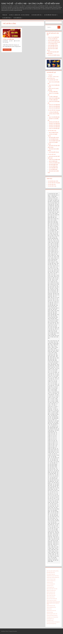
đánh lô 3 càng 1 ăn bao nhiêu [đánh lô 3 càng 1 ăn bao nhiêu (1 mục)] (51, 595)
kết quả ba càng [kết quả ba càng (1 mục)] (49, 577)
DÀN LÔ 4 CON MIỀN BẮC (53, 37)
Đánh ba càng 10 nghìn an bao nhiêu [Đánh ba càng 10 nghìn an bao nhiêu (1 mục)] (52, 588)
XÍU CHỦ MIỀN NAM (53, 166)
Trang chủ (4, 15)
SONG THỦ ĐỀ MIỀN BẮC (54, 128)
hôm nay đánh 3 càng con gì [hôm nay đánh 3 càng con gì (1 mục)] (51, 574)
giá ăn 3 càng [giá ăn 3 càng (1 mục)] (53, 572)
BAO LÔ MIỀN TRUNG (53, 132)
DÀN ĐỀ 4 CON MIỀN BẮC (54, 123)
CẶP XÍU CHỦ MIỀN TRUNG (54, 55)
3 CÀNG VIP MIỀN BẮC (8, 39)
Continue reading (7, 49)
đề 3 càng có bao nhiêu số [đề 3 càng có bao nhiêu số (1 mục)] (53, 615)
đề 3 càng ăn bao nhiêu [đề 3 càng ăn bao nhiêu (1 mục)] (50, 620)
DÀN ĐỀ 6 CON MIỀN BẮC (54, 125)
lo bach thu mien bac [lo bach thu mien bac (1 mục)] (50, 582)
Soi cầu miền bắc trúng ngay (51, 15)
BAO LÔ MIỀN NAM (53, 161)
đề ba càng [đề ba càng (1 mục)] (48, 623)
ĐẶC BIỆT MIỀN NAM (53, 164)
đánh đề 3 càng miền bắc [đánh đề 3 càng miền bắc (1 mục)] (56, 601)
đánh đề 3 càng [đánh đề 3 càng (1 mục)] (54, 598)
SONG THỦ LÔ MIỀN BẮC (54, 98)
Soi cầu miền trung (7, 17)
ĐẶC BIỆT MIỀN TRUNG (53, 47)
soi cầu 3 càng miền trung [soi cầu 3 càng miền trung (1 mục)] (50, 587)
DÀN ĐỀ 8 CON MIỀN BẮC (54, 126)
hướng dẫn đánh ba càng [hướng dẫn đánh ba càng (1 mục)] (50, 575)
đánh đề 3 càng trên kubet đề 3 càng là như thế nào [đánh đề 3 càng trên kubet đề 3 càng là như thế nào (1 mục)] (53, 603)
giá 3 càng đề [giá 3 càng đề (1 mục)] (48, 572)
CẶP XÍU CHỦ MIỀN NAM (54, 162)
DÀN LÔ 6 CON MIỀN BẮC (54, 104)
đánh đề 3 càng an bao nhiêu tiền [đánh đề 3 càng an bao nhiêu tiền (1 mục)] (51, 600)
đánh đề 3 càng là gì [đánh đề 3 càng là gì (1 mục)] (49, 601)
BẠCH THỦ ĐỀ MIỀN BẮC (54, 117)
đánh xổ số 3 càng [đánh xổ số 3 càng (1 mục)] (49, 598)
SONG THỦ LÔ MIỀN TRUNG (54, 42)
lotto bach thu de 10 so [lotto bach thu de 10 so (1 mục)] (50, 585)
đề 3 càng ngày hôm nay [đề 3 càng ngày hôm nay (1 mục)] (50, 618)
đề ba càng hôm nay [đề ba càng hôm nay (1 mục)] (53, 623)
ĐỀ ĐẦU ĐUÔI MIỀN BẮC (54, 122)
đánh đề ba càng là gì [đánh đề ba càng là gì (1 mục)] (50, 612)
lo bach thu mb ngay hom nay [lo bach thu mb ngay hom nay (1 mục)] (51, 580)
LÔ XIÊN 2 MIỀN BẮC (53, 91)
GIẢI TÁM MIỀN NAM (53, 167)
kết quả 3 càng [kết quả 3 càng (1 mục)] (56, 575)
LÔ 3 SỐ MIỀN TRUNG (52, 43)
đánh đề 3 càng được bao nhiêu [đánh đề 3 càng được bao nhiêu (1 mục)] (51, 607)
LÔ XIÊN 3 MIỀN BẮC (53, 96)
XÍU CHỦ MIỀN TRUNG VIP (53, 40)
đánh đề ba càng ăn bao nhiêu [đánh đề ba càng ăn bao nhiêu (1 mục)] (51, 613)
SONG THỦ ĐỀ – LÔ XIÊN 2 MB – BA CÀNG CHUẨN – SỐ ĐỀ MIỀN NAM (30, 3)
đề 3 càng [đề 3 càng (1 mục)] (48, 615)
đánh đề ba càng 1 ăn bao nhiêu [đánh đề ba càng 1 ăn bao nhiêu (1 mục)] (51, 610)
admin (11, 40)
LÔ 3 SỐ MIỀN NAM (53, 169)
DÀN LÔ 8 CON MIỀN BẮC (54, 108)
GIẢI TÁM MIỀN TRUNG (53, 45)
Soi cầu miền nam (18, 17)
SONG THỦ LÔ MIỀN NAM (54, 159)
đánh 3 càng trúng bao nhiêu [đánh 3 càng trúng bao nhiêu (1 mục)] (51, 593)
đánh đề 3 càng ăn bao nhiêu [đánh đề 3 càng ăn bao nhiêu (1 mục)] (51, 605)
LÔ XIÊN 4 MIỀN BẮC (53, 99)
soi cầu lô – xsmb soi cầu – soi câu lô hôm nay (19, 15)
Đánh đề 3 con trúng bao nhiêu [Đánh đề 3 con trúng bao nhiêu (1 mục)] (51, 590)
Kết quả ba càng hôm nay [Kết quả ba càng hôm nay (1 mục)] (55, 577)
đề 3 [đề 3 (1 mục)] (56, 613)
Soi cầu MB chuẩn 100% (37, 15)
